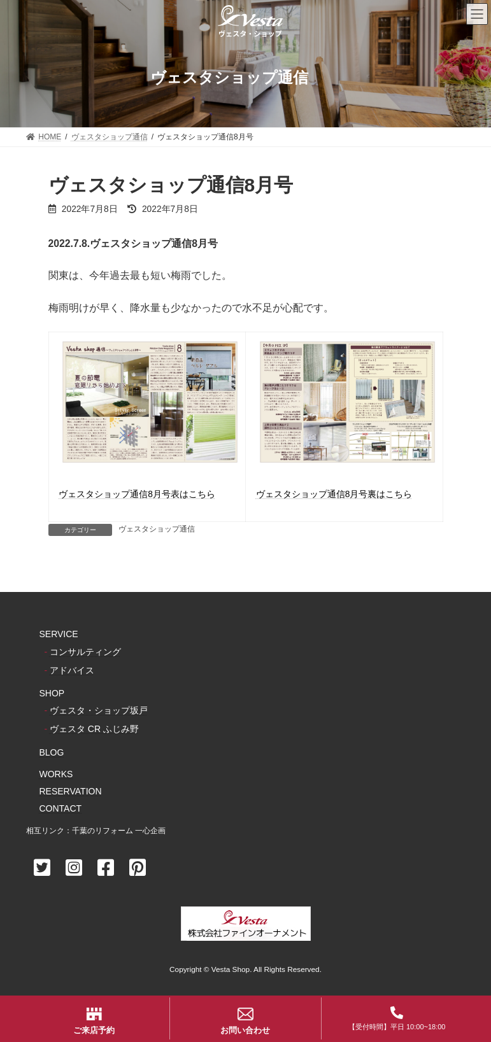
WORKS (56, 774)
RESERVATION (70, 791)
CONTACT (60, 808)
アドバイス (72, 670)
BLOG (51, 752)
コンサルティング (85, 652)
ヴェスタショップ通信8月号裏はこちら (334, 494)
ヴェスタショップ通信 (156, 529)
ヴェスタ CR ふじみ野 (94, 729)
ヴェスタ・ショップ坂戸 (99, 710)
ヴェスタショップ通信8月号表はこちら (137, 494)
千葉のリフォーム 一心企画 (119, 830)
